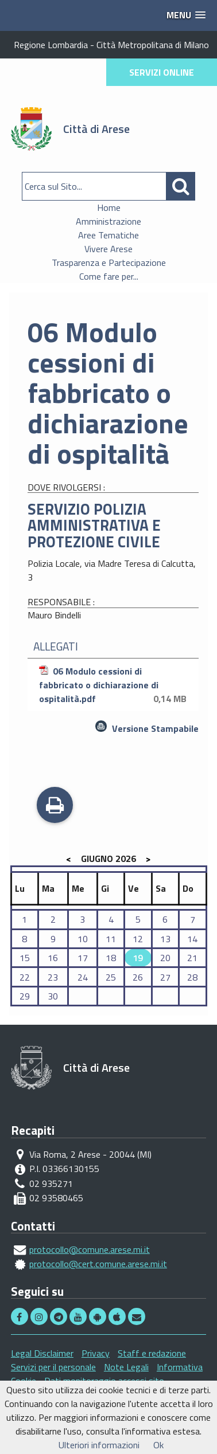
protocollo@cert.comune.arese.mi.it (98, 1264)
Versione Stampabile (155, 728)
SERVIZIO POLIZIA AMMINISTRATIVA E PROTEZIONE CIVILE (94, 525)
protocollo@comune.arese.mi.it (89, 1249)
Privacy (96, 1353)
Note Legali (126, 1367)
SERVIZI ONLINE (161, 72)
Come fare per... (108, 276)
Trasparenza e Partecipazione (109, 262)
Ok (158, 1445)
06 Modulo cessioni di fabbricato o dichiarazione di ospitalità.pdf (114, 685)
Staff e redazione (152, 1353)
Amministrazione (108, 221)
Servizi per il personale (53, 1367)
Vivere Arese (108, 249)
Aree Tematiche (108, 235)
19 (138, 958)
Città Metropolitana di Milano (152, 45)
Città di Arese (96, 129)
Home (109, 207)
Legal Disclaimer (42, 1353)
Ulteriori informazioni (99, 1445)
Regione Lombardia (51, 45)
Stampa (55, 806)
